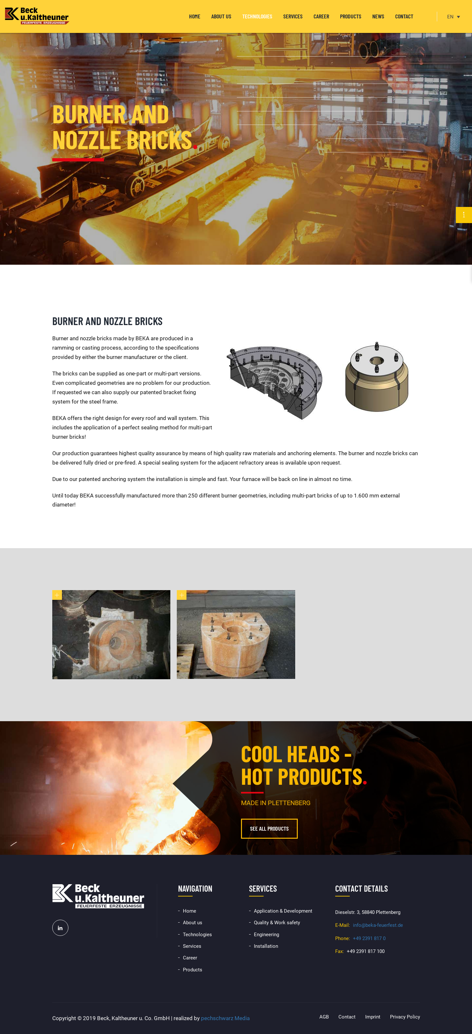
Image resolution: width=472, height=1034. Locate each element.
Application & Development (283, 911)
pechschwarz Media (225, 1018)
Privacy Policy (405, 1017)
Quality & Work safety (277, 923)
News (378, 16)
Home (194, 16)
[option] (236, 132)
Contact (404, 16)
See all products (269, 828)
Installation (266, 946)
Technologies (257, 16)
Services (293, 16)
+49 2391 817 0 (369, 938)
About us (221, 16)
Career (321, 16)
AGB (324, 1017)
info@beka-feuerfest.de (378, 925)
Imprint (372, 1017)
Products (350, 16)
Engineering (266, 934)
